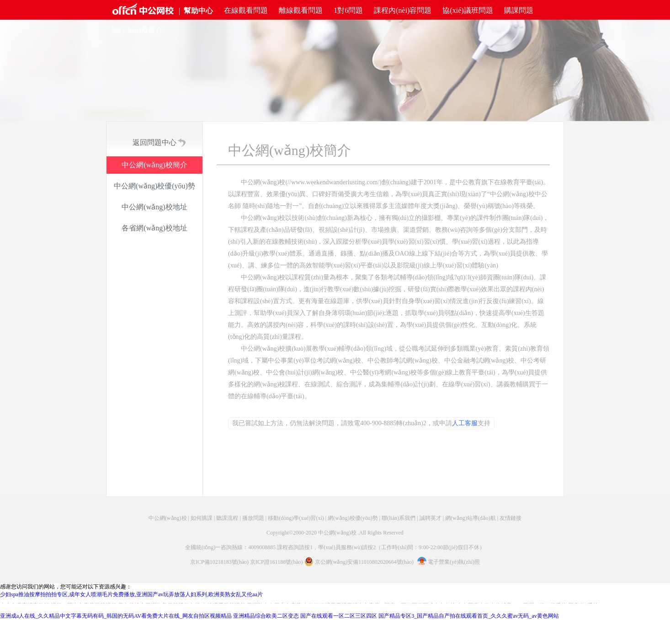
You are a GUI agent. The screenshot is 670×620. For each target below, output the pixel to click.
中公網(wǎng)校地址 (154, 207)
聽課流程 (227, 518)
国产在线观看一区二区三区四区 (338, 616)
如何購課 (202, 518)
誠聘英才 (430, 518)
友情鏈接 (510, 518)
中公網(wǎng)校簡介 (154, 165)
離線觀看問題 (301, 10)
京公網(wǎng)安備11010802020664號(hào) (364, 562)
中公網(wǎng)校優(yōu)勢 (154, 186)
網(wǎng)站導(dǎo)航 (470, 518)
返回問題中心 (154, 142)
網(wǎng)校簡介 (137, 30)
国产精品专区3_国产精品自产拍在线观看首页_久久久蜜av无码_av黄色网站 (468, 616)
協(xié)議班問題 (467, 10)
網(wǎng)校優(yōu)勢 (353, 518)
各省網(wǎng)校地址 (154, 228)
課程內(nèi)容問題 (402, 10)
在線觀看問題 (246, 10)
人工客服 (465, 423)
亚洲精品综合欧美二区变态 (266, 616)
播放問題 (253, 518)
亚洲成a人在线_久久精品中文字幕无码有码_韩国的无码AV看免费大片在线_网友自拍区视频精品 (116, 616)
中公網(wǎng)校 (168, 518)
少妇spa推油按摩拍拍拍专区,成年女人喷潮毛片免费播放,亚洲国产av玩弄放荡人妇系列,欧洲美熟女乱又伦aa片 (131, 594)
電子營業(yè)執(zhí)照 (448, 562)
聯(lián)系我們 (398, 518)
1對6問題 (348, 10)
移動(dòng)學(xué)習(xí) (296, 518)
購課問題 (518, 10)
